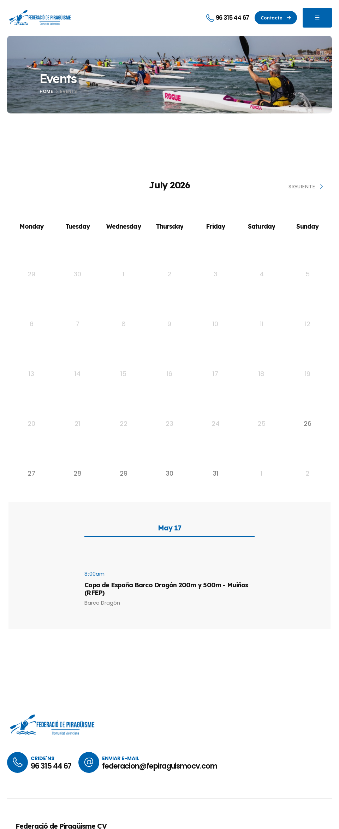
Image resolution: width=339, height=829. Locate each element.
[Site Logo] (40, 17)
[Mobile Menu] (317, 18)
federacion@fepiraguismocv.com (159, 766)
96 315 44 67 (51, 766)
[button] (276, 17)
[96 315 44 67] (227, 18)
